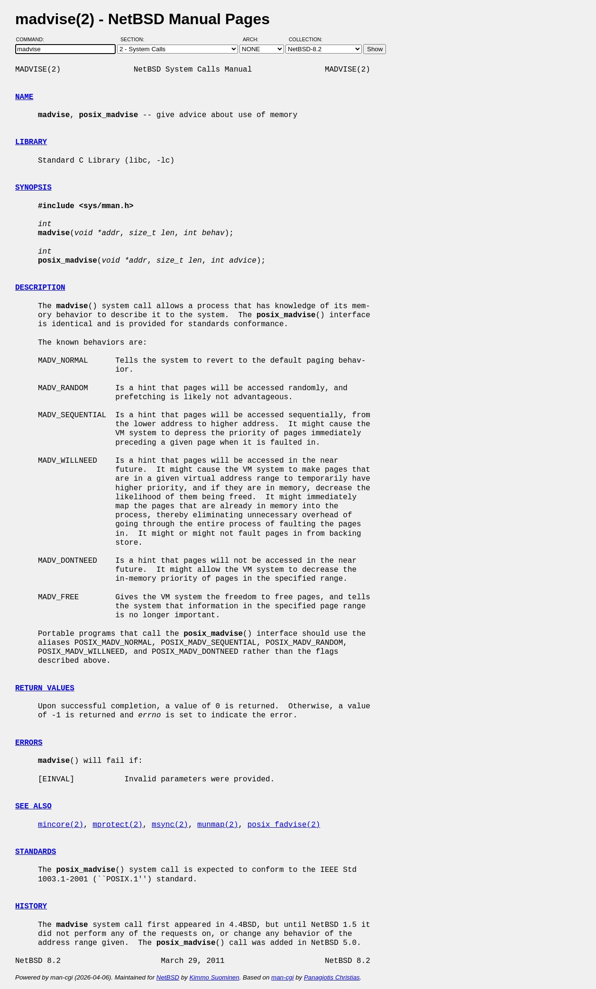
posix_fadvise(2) (284, 825)
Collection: (305, 39)
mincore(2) (60, 825)
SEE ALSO (33, 806)
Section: (134, 39)
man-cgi (282, 977)
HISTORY (31, 906)
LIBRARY (31, 142)
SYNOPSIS (33, 188)
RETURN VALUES (44, 688)
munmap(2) (217, 825)
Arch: (255, 39)
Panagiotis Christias (332, 977)
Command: (33, 39)
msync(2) (170, 825)
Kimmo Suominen (214, 977)
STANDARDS (35, 852)
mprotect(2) (117, 825)
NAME (24, 97)
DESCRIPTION (40, 288)
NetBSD (167, 977)
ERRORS (29, 743)
